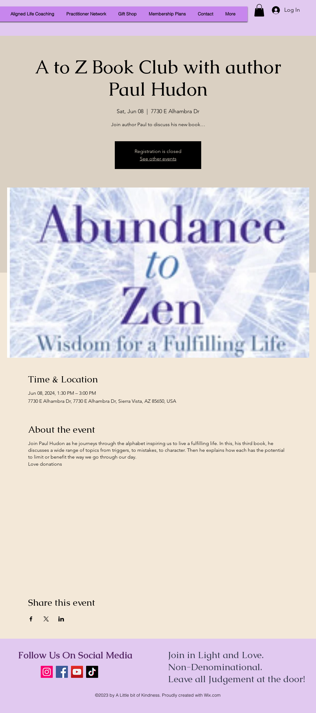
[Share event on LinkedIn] (61, 618)
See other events (158, 159)
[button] (259, 10)
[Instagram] (47, 672)
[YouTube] (77, 672)
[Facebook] (62, 672)
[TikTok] (92, 672)
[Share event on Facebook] (31, 618)
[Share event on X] (46, 618)
